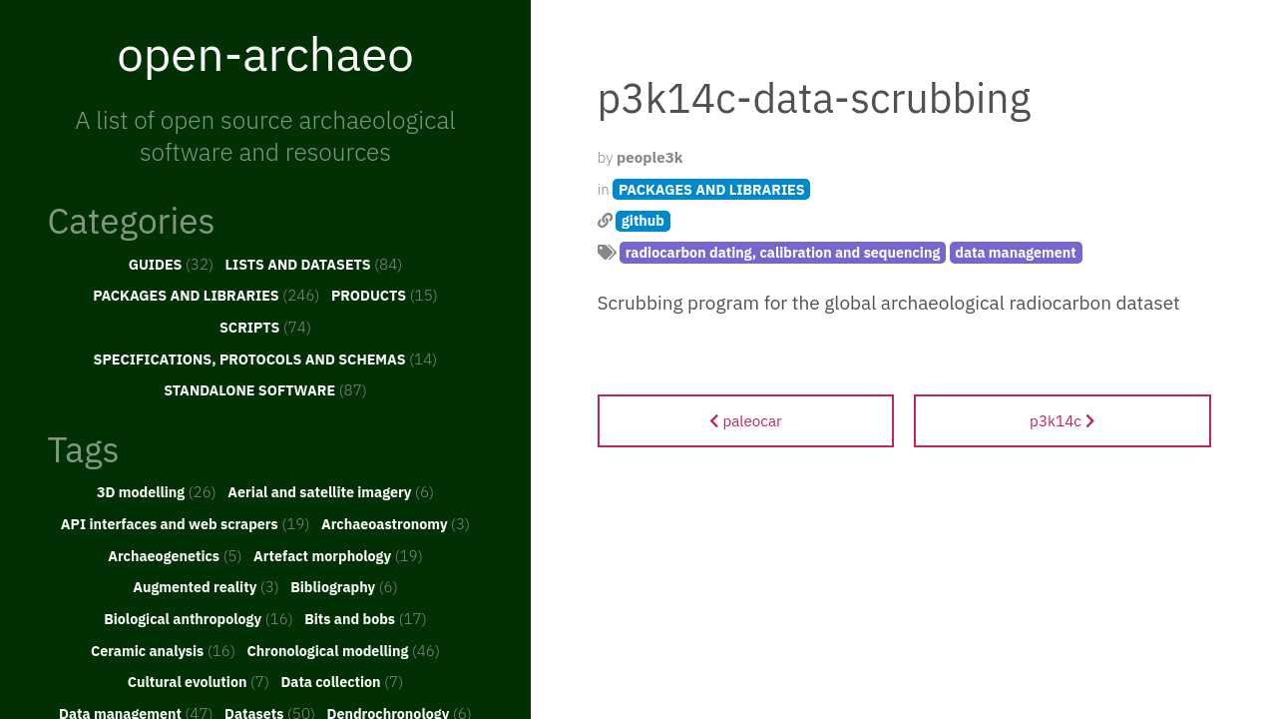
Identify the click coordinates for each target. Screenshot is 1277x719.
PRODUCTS (384, 295)
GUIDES (171, 264)
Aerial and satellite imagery (330, 491)
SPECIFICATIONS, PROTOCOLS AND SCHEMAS (266, 358)
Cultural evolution (198, 681)
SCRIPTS (265, 327)
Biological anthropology (198, 618)
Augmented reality (206, 586)
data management (1015, 252)
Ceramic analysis (163, 650)
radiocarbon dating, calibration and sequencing (783, 252)
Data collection (341, 681)
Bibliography (344, 586)
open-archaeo (265, 53)
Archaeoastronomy (395, 523)
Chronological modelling (343, 650)
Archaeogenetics (174, 555)
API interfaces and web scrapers (185, 523)
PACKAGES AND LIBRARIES (206, 295)
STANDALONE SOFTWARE (265, 389)
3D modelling (156, 491)
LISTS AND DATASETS (314, 264)
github (643, 220)
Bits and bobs (365, 618)
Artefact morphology (338, 555)
